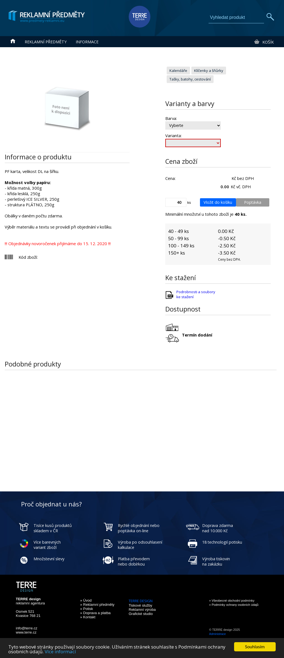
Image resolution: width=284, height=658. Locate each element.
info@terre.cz (26, 628)
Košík (263, 42)
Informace (87, 41)
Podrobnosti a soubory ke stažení (195, 294)
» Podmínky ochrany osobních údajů (233, 604)
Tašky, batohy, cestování (190, 79)
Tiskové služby (140, 605)
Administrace (217, 634)
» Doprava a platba (95, 613)
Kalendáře (178, 70)
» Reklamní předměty (97, 604)
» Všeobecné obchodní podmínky (231, 600)
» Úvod (86, 600)
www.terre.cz (26, 632)
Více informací (60, 652)
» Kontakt (87, 617)
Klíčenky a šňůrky (208, 70)
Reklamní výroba (142, 609)
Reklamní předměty (46, 41)
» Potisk (86, 609)
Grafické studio (141, 614)
